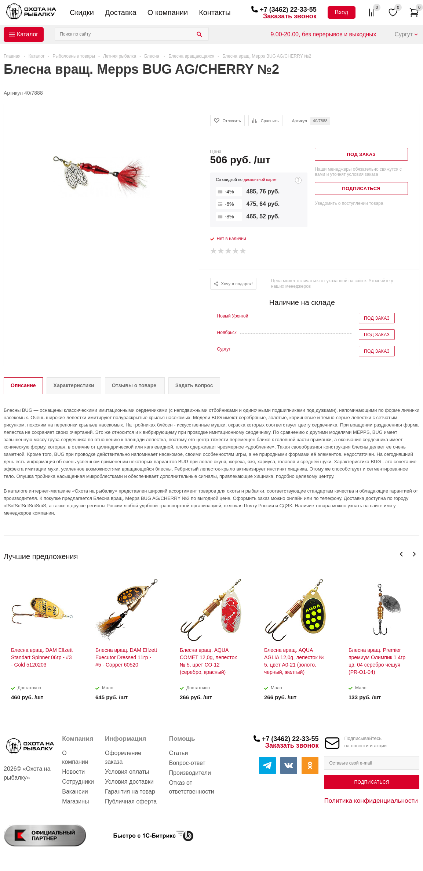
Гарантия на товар (130, 791)
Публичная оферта (131, 801)
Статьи (178, 753)
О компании (167, 12)
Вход (341, 12)
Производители (190, 773)
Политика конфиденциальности (371, 800)
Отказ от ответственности (191, 787)
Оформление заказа (123, 757)
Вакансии (75, 791)
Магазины (75, 801)
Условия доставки (129, 782)
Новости (73, 772)
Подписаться (371, 782)
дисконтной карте (260, 179)
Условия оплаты (127, 772)
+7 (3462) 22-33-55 (288, 9)
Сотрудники (78, 782)
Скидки (82, 12)
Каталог (27, 34)
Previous (401, 554)
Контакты (214, 12)
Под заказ (377, 318)
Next (414, 554)
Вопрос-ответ (187, 763)
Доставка (120, 12)
